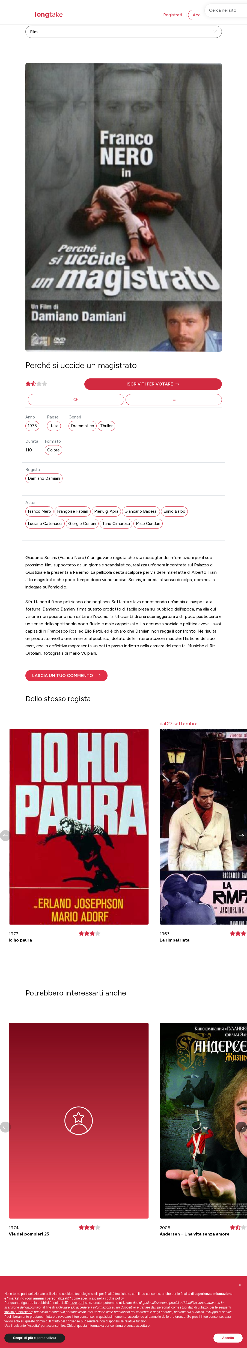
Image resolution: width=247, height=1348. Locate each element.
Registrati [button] (172, 14)
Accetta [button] (228, 1338)
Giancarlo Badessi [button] (140, 511)
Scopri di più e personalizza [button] (34, 1338)
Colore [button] (53, 450)
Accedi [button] (199, 14)
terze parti (77, 1303)
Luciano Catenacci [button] (45, 523)
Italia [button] (53, 425)
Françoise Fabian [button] (72, 511)
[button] (153, 384)
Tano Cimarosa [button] (116, 523)
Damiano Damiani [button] (44, 478)
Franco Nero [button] (39, 511)
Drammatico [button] (82, 425)
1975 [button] (32, 425)
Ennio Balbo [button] (174, 511)
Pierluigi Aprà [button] (106, 511)
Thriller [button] (106, 425)
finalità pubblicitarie (18, 1312)
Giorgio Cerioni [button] (82, 523)
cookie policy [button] (114, 1298)
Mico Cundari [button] (148, 523)
